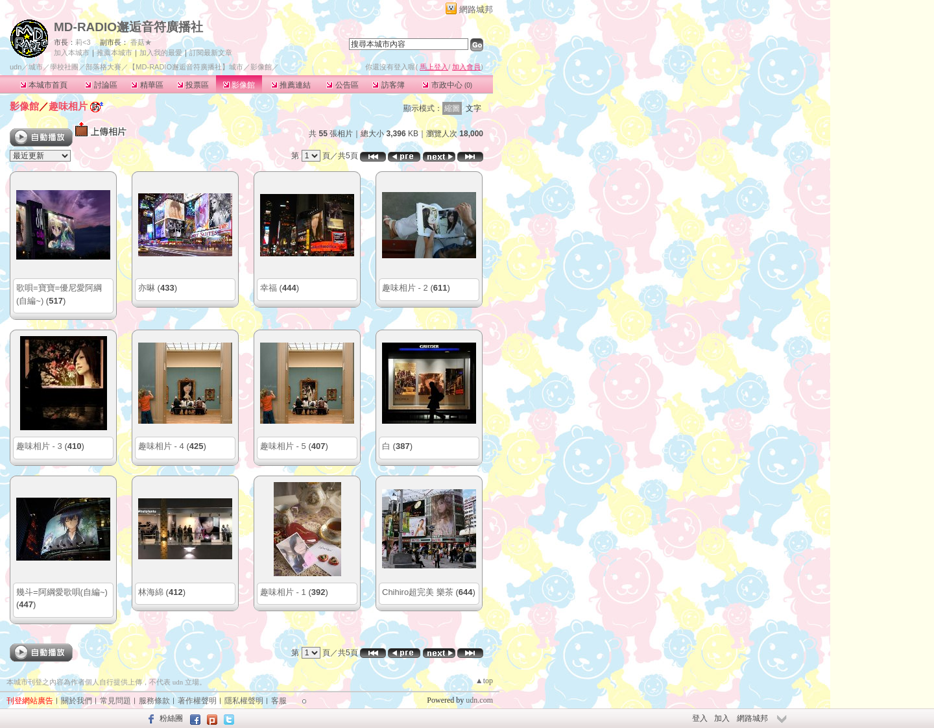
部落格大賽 (103, 67)
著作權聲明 (197, 700)
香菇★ (141, 42)
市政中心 (447, 85)
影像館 (239, 85)
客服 (279, 700)
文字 (473, 108)
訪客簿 (388, 85)
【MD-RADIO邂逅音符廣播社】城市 (185, 67)
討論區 (101, 85)
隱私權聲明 (243, 700)
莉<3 (83, 42)
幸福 (268, 288)
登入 (700, 718)
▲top (484, 680)
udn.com (479, 700)
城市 (36, 67)
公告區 (342, 85)
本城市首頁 (43, 85)
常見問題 (115, 700)
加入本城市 (72, 52)
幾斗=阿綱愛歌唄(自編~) (62, 592)
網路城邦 (476, 9)
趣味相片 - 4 (161, 446)
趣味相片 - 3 (39, 446)
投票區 (193, 85)
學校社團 (64, 67)
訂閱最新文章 (210, 52)
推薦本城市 (114, 52)
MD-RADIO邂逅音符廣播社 (128, 27)
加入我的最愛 (160, 52)
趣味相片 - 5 (283, 446)
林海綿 (150, 592)
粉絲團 (171, 718)
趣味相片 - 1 (283, 592)
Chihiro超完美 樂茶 (417, 592)
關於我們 (76, 700)
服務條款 (154, 700)
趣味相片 (68, 106)
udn (15, 67)
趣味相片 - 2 (405, 288)
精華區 (147, 85)
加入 (722, 718)
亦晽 (146, 288)
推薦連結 (291, 85)
